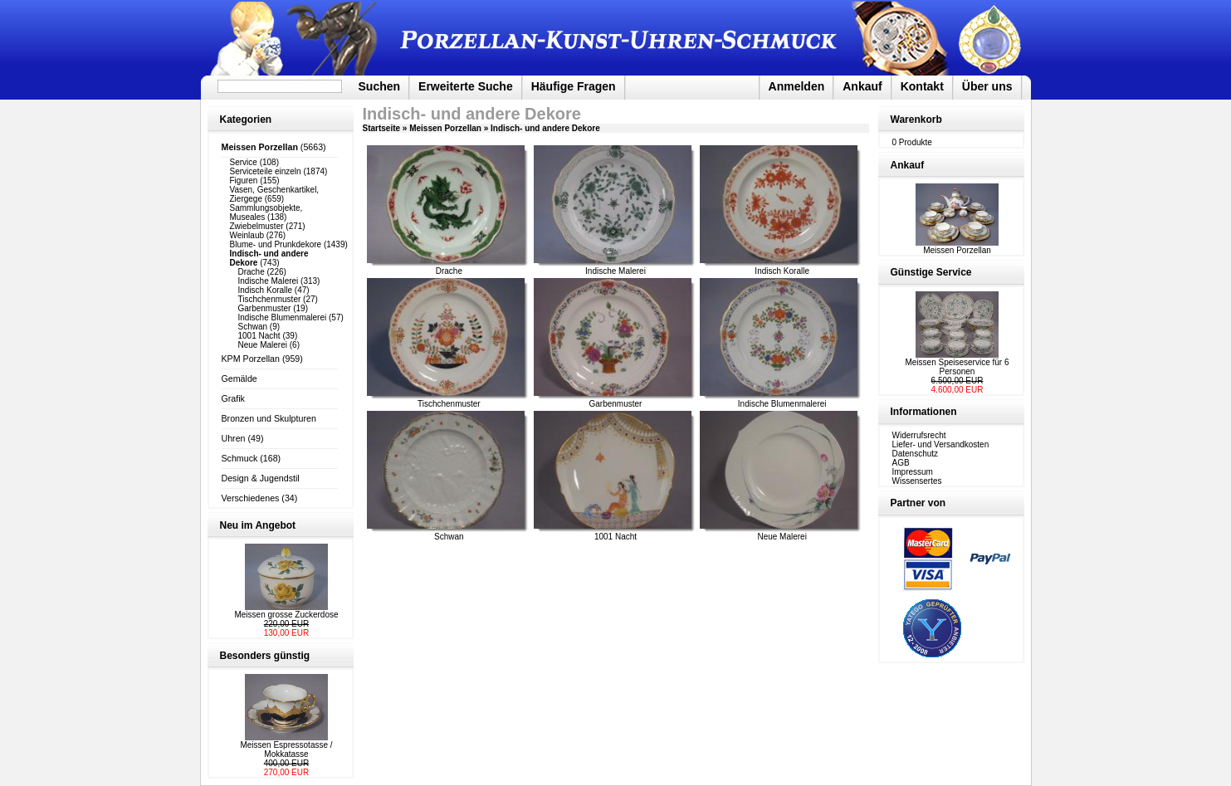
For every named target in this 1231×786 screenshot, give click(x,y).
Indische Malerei (268, 281)
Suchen (380, 86)
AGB (901, 462)
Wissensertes (917, 481)
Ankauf (862, 86)
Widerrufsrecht (919, 435)
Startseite (382, 128)
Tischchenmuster (269, 299)
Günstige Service (931, 272)
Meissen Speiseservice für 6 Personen (957, 367)
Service (243, 162)
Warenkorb (916, 119)
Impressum (912, 471)
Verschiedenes (251, 498)
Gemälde (239, 378)
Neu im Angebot (258, 525)
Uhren (234, 438)
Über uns (987, 86)
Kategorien (246, 119)
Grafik (233, 398)
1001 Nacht (259, 335)
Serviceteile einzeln (265, 171)
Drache (251, 271)
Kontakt (922, 86)
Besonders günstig (265, 656)
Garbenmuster (264, 308)
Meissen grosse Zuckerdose (286, 614)
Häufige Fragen (573, 86)
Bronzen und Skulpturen (269, 418)
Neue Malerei (262, 344)
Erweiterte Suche (465, 86)
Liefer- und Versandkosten (940, 444)
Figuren (244, 180)
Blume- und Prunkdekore (276, 244)
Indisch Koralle (265, 290)
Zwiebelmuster (257, 226)
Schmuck (240, 458)
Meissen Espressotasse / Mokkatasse (286, 749)
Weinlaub (247, 235)
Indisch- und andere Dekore (545, 128)
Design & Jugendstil (261, 478)
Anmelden (797, 86)
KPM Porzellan (251, 359)
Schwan (253, 326)
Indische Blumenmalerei (282, 317)
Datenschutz (915, 453)
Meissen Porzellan (445, 128)
